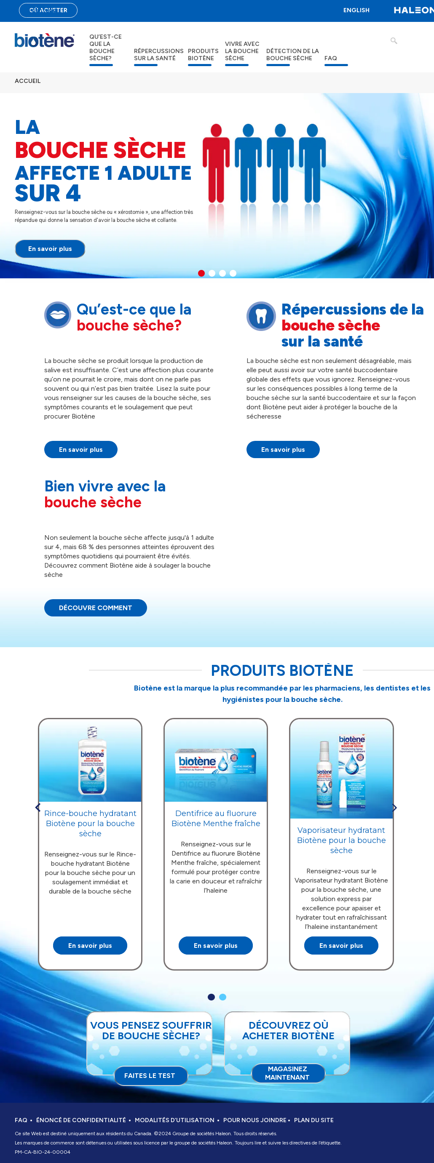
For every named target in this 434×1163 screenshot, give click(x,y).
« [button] (37, 807)
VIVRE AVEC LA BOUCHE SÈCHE (242, 51)
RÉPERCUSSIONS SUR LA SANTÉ (159, 55)
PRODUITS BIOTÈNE (203, 55)
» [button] (394, 808)
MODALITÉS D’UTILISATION (174, 1120)
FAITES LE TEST (149, 1076)
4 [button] (233, 273)
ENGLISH (356, 10)
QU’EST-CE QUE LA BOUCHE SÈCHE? (105, 47)
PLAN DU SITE (314, 1120)
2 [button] (212, 273)
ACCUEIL (27, 81)
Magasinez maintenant (287, 1073)
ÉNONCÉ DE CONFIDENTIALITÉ (81, 1120)
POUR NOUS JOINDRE (255, 1120)
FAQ (330, 58)
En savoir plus (50, 249)
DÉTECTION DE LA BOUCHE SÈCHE (292, 55)
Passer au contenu (29, 10)
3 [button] (222, 273)
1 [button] (201, 273)
